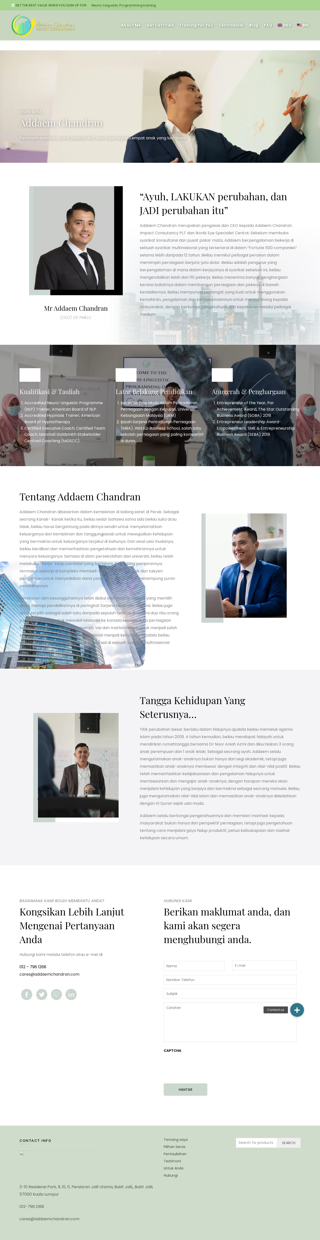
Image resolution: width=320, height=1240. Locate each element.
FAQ (268, 25)
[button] (297, 1010)
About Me (131, 25)
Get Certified (160, 25)
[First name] (194, 966)
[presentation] (201, 1066)
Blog (254, 25)
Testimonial (231, 25)
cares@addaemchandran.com (49, 974)
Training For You (196, 25)
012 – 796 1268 (32, 967)
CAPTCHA (172, 1050)
